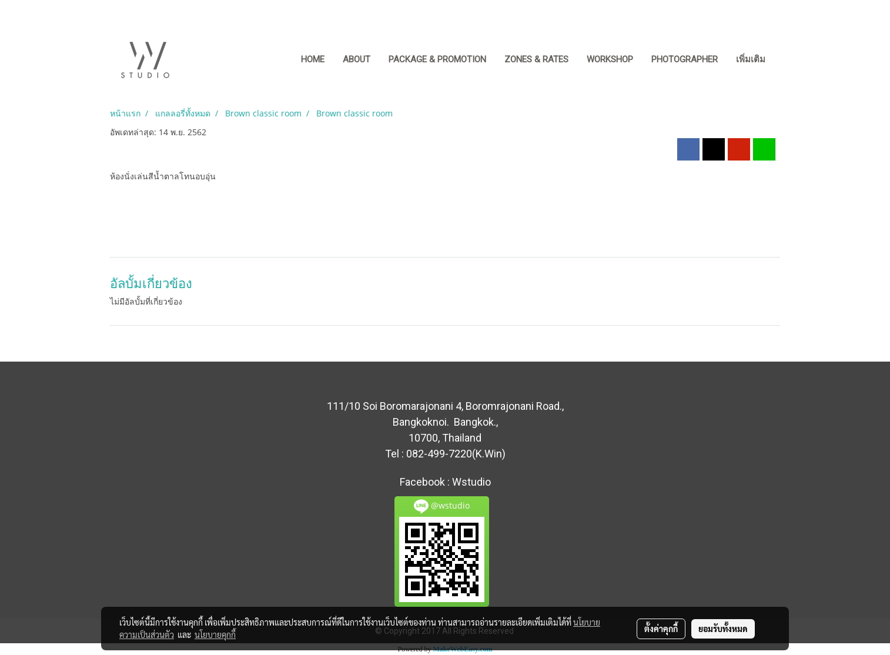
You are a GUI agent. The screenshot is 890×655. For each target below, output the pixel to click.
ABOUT (356, 59)
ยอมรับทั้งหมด (723, 628)
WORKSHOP (610, 59)
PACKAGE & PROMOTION (437, 59)
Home (312, 59)
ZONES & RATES (536, 59)
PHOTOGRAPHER (684, 59)
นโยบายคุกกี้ (215, 634)
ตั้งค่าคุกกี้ (661, 628)
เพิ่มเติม (750, 59)
